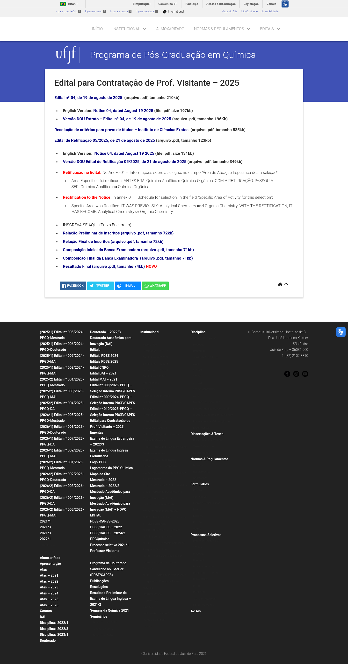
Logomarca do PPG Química (111, 468)
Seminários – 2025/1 (105, 622)
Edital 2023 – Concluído (107, 557)
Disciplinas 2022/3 (54, 629)
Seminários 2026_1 (104, 635)
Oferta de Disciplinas (205, 357)
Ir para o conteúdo (68, 11)
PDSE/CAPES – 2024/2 (107, 533)
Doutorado (48, 545)
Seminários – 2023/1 (155, 370)
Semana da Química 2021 (109, 610)
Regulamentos (201, 471)
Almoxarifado (170, 29)
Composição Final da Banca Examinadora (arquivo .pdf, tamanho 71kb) (128, 258)
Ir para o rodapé (147, 11)
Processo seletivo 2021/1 (109, 545)
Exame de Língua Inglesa (109, 450)
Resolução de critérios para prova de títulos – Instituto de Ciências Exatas (121, 129)
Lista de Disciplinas (204, 338)
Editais (267, 29)
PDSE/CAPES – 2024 (205, 573)
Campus (148, 606)
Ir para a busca (120, 11)
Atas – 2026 (49, 605)
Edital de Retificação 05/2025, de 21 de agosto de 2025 (104, 140)
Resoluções (99, 587)
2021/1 (45, 521)
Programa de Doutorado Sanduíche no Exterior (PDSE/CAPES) (108, 569)
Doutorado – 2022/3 (105, 332)
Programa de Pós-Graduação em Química (173, 54)
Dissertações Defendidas (208, 440)
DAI (42, 617)
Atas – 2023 (49, 587)
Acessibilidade (269, 11)
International (173, 12)
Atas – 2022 (49, 581)
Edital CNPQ (99, 367)
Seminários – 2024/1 (155, 415)
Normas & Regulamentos (219, 29)
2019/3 (197, 383)
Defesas (148, 338)
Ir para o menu (95, 11)
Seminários (98, 616)
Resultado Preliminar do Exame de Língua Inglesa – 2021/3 (110, 599)
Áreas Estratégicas (204, 598)
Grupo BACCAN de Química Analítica (165, 485)
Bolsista (198, 515)
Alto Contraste (249, 11)
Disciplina (198, 332)
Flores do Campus (154, 619)
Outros (197, 528)
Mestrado (48, 551)
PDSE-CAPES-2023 (105, 521)
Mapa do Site (229, 11)
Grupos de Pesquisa (155, 427)
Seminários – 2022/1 (155, 357)
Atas (43, 570)
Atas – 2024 (49, 593)
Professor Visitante (104, 551)
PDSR (196, 585)
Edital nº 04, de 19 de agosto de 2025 (88, 97)
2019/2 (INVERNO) (204, 389)
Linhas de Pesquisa (154, 421)
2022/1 (45, 539)
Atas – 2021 (49, 575)
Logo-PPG (98, 462)
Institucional (126, 29)
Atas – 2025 (49, 599)
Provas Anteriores (203, 566)
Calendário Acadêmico (156, 395)
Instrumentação (152, 594)
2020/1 (197, 376)
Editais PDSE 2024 (104, 356)
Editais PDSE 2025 (104, 361)
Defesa (197, 509)
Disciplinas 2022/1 (54, 623)
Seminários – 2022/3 (155, 363)
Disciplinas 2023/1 (54, 634)
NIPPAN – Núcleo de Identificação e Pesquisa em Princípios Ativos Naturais (164, 581)
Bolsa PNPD (200, 579)
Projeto (197, 490)
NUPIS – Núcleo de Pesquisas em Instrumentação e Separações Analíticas (163, 562)
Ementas (96, 432)
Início (97, 29)
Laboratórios (150, 600)
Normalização (201, 452)
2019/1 (197, 395)
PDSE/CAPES (201, 592)
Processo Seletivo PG (206, 541)
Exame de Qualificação (206, 503)
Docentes (148, 389)
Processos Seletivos (206, 535)
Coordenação (151, 383)
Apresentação (50, 563)
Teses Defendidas (204, 446)
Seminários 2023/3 (154, 376)
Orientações (200, 478)
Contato (46, 611)
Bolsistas (148, 408)
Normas (198, 465)
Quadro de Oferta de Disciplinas (162, 402)
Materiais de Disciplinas (207, 402)
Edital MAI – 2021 (103, 379)
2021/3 (45, 527)
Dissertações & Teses (207, 434)
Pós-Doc (198, 522)
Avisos (196, 611)
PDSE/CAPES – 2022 (106, 527)
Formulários (99, 456)
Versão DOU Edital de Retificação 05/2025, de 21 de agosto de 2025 (124, 161)
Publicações (99, 581)
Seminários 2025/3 (104, 629)
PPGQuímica (99, 539)
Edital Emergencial (204, 605)
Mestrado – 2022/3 (104, 486)
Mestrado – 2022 (103, 480)
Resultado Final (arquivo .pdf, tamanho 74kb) (104, 266)
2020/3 (197, 370)
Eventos (147, 626)
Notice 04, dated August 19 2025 (123, 110)
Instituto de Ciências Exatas (159, 613)
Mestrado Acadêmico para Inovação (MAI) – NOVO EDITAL (110, 509)
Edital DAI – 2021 (103, 373)
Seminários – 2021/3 (155, 351)
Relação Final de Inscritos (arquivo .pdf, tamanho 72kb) (113, 241)
